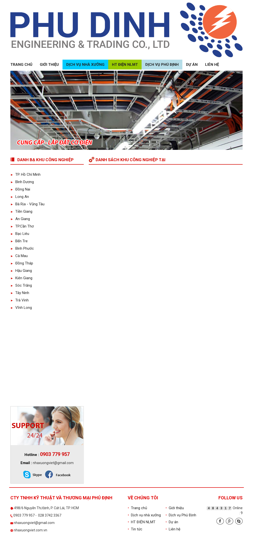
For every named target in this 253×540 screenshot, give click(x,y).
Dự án (192, 64)
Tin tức (135, 529)
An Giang (20, 219)
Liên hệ (212, 64)
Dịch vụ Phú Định (162, 64)
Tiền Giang (21, 211)
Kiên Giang (21, 278)
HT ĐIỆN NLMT (125, 64)
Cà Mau (19, 256)
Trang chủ (21, 64)
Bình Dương (22, 182)
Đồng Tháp (21, 263)
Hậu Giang (21, 270)
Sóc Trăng (21, 285)
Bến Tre (19, 241)
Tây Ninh (19, 293)
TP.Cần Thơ (22, 226)
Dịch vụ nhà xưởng (85, 64)
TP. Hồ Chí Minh (25, 174)
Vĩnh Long (21, 307)
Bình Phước (22, 248)
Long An (19, 196)
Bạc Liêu (19, 233)
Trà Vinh (19, 300)
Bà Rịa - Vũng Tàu (27, 204)
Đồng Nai (20, 189)
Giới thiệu (49, 64)
